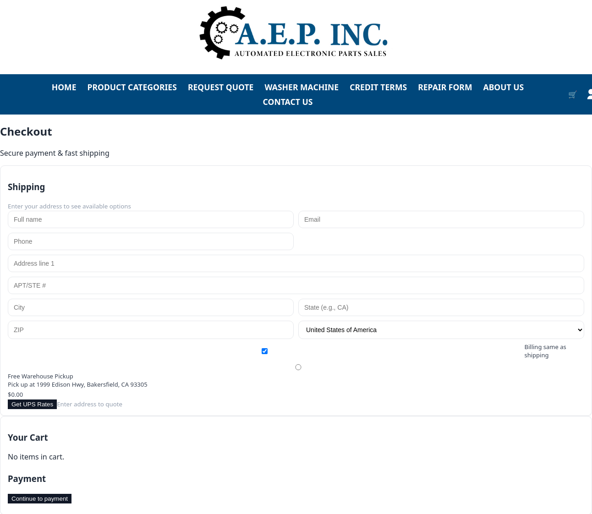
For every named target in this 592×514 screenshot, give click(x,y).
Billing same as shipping (288, 351)
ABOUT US (503, 87)
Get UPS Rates (32, 404)
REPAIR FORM (445, 87)
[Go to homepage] (296, 33)
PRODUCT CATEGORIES (132, 87)
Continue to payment (39, 498)
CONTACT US (288, 101)
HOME (64, 87)
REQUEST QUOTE (221, 87)
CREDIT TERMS (378, 87)
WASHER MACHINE (301, 87)
